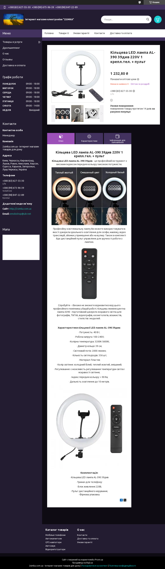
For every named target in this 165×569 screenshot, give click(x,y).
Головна (49, 33)
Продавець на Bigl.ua (82, 563)
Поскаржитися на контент (95, 566)
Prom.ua (99, 560)
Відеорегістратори (55, 549)
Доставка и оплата (14, 65)
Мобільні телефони (55, 535)
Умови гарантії (81, 33)
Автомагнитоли (53, 538)
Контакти (99, 33)
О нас (6, 53)
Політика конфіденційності (122, 566)
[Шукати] (148, 19)
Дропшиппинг (11, 47)
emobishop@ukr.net (20, 213)
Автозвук (50, 546)
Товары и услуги (12, 41)
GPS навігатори (53, 542)
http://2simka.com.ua (20, 208)
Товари (63, 33)
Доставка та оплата (121, 33)
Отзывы (7, 59)
